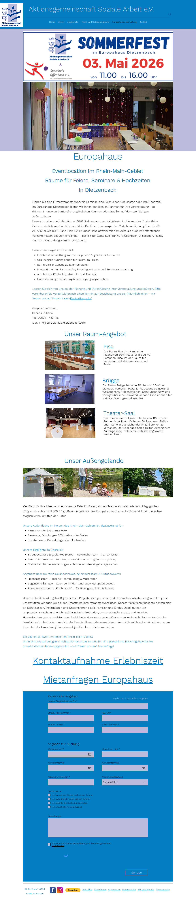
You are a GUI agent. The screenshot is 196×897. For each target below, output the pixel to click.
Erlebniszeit (101, 622)
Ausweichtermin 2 (110, 763)
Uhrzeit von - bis (110, 749)
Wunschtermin (56, 749)
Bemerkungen (54, 816)
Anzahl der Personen (58, 777)
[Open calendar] (89, 754)
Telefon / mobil (55, 724)
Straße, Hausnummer (59, 713)
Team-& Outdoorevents (106, 573)
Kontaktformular (80, 298)
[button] (72, 890)
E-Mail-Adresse (109, 724)
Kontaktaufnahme (153, 622)
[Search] (170, 14)
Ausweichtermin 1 (56, 763)
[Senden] (136, 872)
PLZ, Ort (105, 713)
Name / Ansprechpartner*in (62, 701)
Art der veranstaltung (112, 777)
